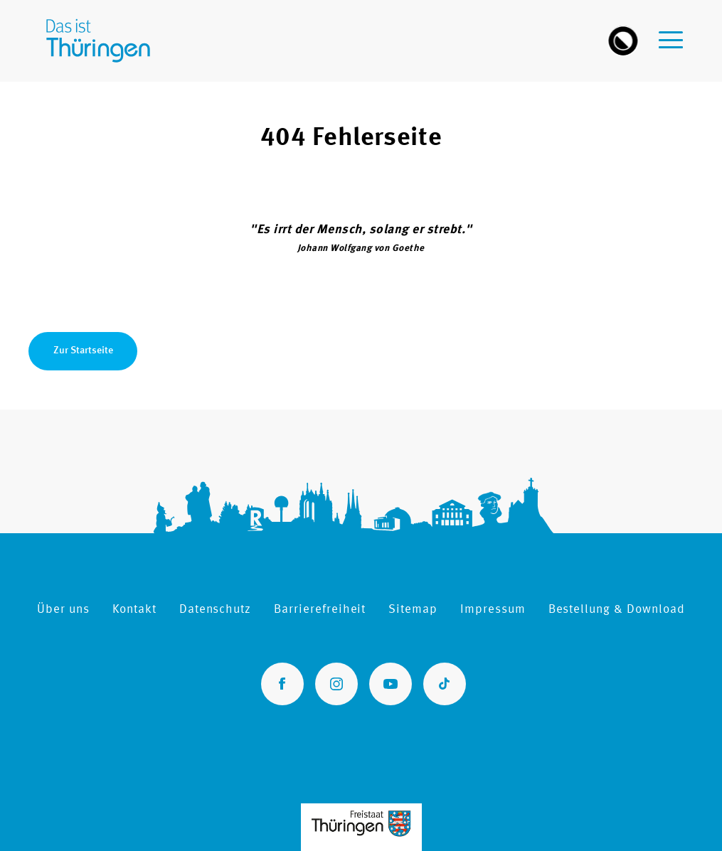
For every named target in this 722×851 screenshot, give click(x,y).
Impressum (493, 610)
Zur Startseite (83, 350)
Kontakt (134, 610)
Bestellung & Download (616, 610)
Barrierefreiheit (320, 610)
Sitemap (412, 610)
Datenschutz (215, 610)
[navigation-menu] (671, 32)
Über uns (63, 610)
